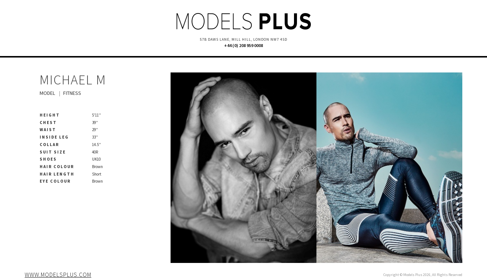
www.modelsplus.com (58, 274)
